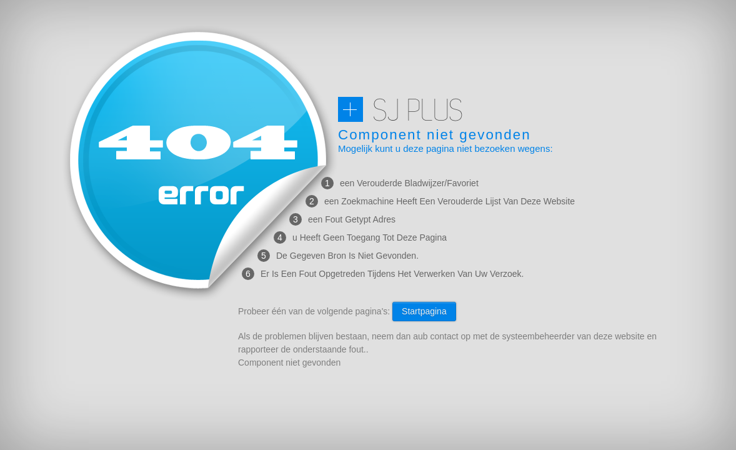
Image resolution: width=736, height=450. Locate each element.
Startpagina (424, 311)
